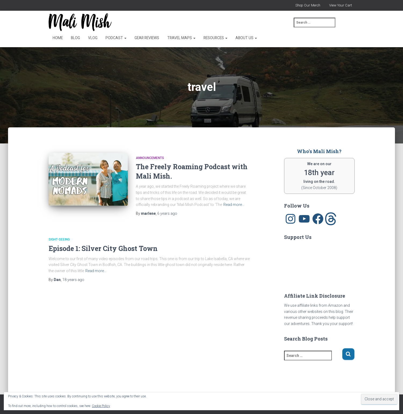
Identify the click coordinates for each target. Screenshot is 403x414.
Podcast (116, 38)
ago (167, 213)
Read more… (233, 204)
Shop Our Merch (307, 5)
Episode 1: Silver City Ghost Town (103, 248)
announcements (150, 158)
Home (58, 38)
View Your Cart (340, 5)
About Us (246, 38)
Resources (215, 38)
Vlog (92, 38)
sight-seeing (59, 239)
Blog (75, 38)
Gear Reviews (147, 38)
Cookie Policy (101, 406)
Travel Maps (181, 38)
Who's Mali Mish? (319, 151)
